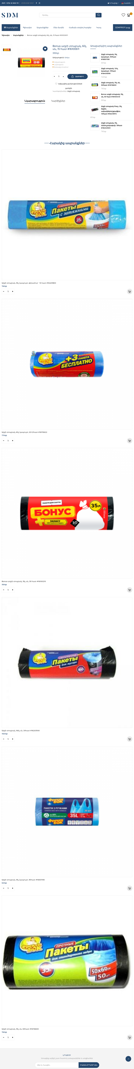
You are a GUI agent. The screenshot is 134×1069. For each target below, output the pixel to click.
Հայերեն (126, 3)
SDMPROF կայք (122, 27)
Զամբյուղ (79, 76)
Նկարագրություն (34, 101)
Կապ (98, 27)
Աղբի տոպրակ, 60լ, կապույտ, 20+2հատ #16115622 (24, 432)
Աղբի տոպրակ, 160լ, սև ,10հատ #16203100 (21, 730)
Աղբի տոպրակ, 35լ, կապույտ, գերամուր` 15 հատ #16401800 (29, 283)
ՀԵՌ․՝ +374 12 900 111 (10, 3)
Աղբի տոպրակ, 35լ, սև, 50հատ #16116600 (20, 1029)
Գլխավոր (27, 27)
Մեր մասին (58, 27)
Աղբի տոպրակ (73, 91)
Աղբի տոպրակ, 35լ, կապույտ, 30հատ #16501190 (23, 880)
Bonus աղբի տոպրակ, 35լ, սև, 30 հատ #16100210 (24, 581)
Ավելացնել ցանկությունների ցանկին (70, 84)
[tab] (35, 103)
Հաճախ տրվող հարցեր (80, 27)
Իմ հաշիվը (113, 3)
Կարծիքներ (58, 101)
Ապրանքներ (11, 27)
